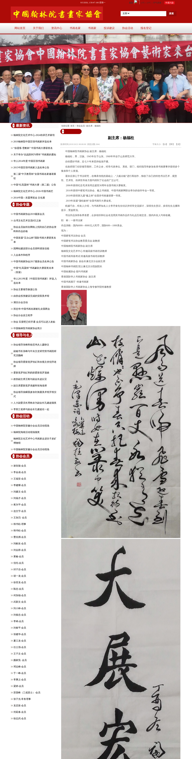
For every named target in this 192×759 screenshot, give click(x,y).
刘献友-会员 (19, 543)
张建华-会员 (19, 634)
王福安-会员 (19, 478)
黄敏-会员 (18, 556)
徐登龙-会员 (19, 582)
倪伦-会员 (18, 563)
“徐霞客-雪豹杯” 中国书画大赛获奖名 (33, 148)
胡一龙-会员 (19, 576)
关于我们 (38, 28)
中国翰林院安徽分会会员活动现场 (31, 425)
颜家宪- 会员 (20, 660)
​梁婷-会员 (18, 686)
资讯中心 (56, 28)
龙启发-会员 (19, 705)
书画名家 (75, 28)
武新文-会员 (19, 602)
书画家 (92, 28)
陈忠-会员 (18, 589)
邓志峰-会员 (19, 666)
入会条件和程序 (21, 255)
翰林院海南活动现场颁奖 (26, 432)
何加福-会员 (19, 595)
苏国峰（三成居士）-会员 (27, 692)
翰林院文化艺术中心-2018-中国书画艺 (33, 191)
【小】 (165, 144)
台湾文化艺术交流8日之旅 (27, 220)
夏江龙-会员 (19, 640)
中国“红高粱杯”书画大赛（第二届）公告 (34, 184)
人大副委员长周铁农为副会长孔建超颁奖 (34, 403)
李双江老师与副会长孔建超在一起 (31, 409)
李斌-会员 (18, 621)
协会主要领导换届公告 (25, 289)
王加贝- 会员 (20, 517)
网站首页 (19, 28)
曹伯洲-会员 (19, 537)
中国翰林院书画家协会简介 (27, 328)
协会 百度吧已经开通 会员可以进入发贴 (34, 322)
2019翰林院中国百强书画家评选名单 (32, 141)
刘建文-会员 (19, 491)
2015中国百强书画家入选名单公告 (31, 167)
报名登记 (146, 28)
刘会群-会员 (19, 550)
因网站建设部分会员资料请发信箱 (31, 248)
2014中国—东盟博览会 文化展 (29, 197)
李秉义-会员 (19, 679)
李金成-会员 (19, 472)
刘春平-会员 (19, 628)
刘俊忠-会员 (19, 615)
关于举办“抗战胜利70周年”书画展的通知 (34, 154)
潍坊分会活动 (20, 302)
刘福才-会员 (19, 498)
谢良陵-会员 (19, 466)
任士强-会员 (19, 647)
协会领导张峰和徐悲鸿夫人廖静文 (31, 344)
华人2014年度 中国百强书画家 (29, 161)
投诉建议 (109, 28)
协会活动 (127, 28)
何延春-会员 (19, 712)
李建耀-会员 (19, 485)
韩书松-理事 (19, 524)
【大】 (178, 144)
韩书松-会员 (19, 530)
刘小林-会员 (19, 608)
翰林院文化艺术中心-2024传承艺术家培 (34, 135)
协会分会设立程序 (23, 315)
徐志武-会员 (19, 718)
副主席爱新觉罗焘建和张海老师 (30, 385)
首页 (72, 126)
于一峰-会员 (19, 673)
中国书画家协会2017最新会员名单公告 (33, 261)
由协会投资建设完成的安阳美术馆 (31, 296)
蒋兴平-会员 (19, 504)
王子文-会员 (19, 653)
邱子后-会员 (19, 569)
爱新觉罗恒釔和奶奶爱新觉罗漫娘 (31, 372)
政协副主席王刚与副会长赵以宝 (30, 379)
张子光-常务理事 (22, 699)
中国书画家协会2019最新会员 (28, 214)
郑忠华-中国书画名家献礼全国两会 (31, 309)
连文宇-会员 (19, 511)
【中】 (171, 144)
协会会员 (81, 126)
